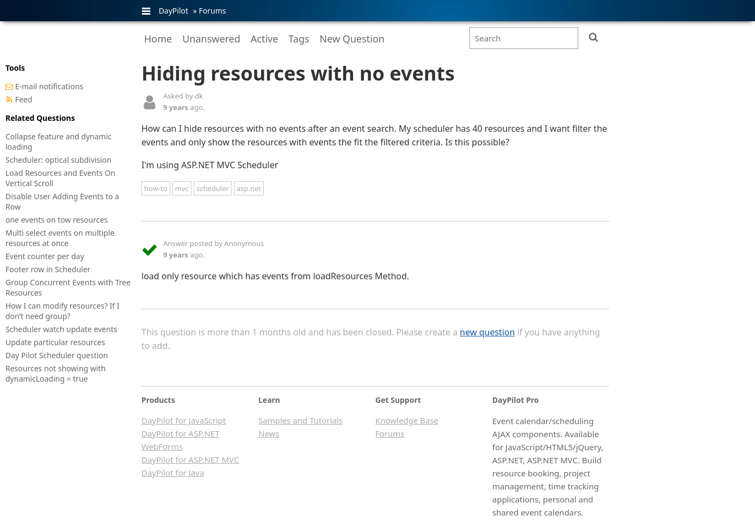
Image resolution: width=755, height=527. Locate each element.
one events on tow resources (56, 220)
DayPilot (173, 10)
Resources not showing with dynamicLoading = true (55, 373)
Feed (24, 99)
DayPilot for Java (172, 472)
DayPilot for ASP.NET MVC (190, 459)
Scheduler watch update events (61, 329)
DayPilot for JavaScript (183, 420)
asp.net (249, 188)
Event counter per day (44, 256)
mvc (182, 188)
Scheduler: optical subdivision (58, 160)
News (269, 433)
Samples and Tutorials (300, 420)
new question (487, 332)
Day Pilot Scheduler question (56, 355)
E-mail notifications (49, 86)
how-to (156, 188)
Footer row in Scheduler (47, 269)
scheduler (212, 188)
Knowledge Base (406, 420)
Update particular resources (55, 342)
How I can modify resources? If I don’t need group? (62, 311)
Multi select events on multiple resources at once (59, 238)
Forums (212, 10)
